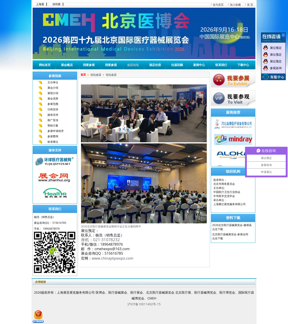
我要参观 (111, 65)
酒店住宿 (155, 65)
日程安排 (52, 109)
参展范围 (52, 104)
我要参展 (89, 65)
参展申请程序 (55, 131)
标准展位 (52, 142)
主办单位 (52, 82)
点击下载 (217, 229)
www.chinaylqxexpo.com (112, 258)
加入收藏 (235, 5)
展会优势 (52, 98)
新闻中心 (199, 65)
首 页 (250, 5)
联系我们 (221, 65)
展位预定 (276, 48)
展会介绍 (52, 88)
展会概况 (67, 65)
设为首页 (218, 5)
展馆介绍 (52, 93)
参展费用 (52, 136)
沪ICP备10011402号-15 (144, 304)
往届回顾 (177, 65)
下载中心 (243, 65)
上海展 (40, 4)
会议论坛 (133, 65)
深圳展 (56, 4)
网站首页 (45, 65)
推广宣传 (52, 120)
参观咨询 (276, 68)
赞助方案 (52, 125)
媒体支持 (52, 115)
